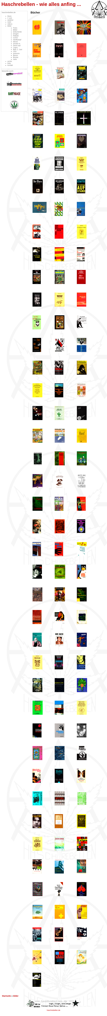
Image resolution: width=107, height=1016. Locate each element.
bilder (9, 26)
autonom (16, 53)
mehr (9, 22)
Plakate (16, 36)
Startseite (6, 996)
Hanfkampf (17, 40)
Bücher (15, 57)
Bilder (15, 30)
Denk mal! (17, 46)
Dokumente (17, 32)
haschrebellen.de (53, 1010)
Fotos (15, 28)
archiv (9, 61)
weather (10, 20)
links (9, 63)
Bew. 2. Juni (17, 50)
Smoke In (16, 44)
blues (9, 16)
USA (15, 52)
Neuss (15, 42)
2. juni (9, 18)
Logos (15, 48)
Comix (15, 38)
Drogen (16, 34)
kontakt (10, 65)
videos (9, 24)
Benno (15, 55)
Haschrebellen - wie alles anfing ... (41, 4)
